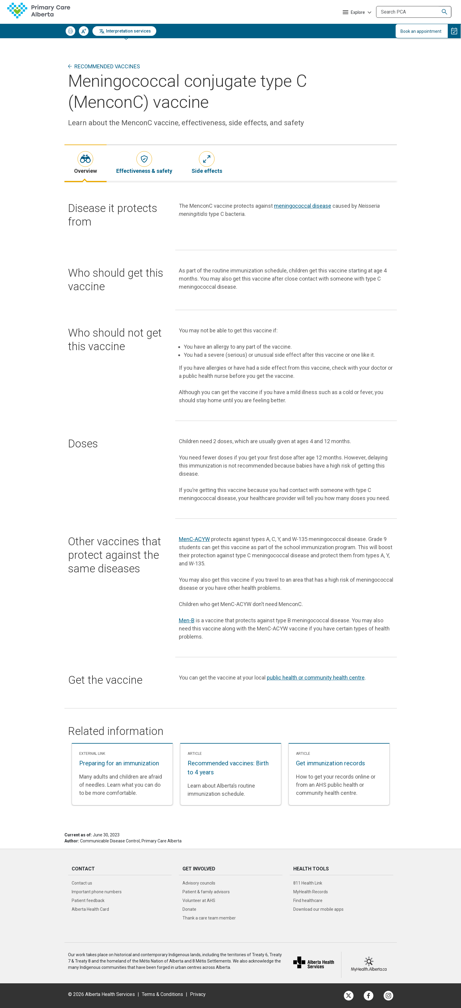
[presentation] (85, 163)
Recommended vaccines (107, 66)
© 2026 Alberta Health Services (102, 994)
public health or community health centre (316, 677)
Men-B (187, 620)
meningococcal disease (302, 206)
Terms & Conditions (162, 994)
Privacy (198, 994)
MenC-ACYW (194, 539)
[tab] (85, 163)
